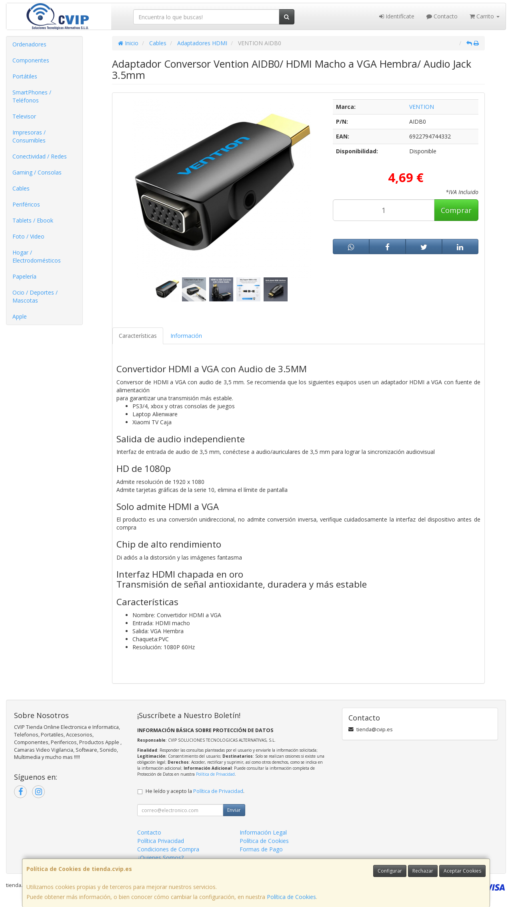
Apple (19, 316)
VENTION (421, 106)
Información (186, 335)
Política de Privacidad (215, 774)
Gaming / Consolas (37, 172)
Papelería (24, 276)
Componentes (30, 60)
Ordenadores (29, 44)
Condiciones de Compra (168, 849)
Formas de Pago (261, 849)
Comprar (456, 210)
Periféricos (26, 204)
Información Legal (263, 832)
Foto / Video (28, 236)
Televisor (24, 116)
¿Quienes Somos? (160, 857)
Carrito (485, 16)
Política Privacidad (160, 841)
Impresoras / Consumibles (29, 136)
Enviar (234, 810)
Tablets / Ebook (32, 220)
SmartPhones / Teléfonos (31, 96)
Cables (21, 188)
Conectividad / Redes (39, 156)
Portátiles (24, 76)
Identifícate (396, 16)
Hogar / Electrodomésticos (36, 256)
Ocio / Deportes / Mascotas (35, 296)
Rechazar (422, 870)
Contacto (442, 16)
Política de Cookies (291, 897)
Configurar (390, 870)
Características (138, 335)
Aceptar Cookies (462, 870)
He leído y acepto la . (195, 791)
